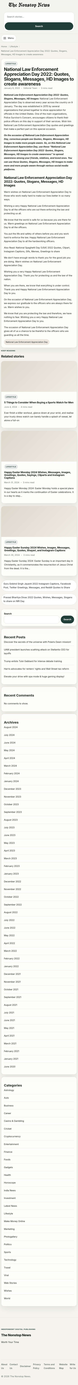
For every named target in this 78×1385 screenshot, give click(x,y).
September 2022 (13, 904)
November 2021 (12, 981)
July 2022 (9, 920)
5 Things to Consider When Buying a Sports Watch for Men (39, 402)
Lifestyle (14, 46)
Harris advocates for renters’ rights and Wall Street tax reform (36, 668)
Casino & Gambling (14, 1121)
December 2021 (12, 974)
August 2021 (10, 1005)
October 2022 (11, 896)
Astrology (9, 1090)
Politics (7, 1244)
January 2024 (11, 781)
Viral (6, 1275)
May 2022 (9, 935)
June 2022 (9, 927)
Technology (10, 1259)
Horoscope (10, 1182)
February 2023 (12, 866)
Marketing (9, 1229)
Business (8, 1105)
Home (4, 46)
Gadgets (8, 1167)
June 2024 (9, 742)
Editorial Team (30, 88)
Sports (7, 1252)
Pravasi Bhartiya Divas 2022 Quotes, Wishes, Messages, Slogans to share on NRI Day (38, 599)
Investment (10, 1198)
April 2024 (9, 758)
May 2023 (9, 843)
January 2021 (11, 1058)
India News (10, 1190)
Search (39, 26)
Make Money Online (14, 1221)
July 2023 (9, 827)
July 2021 (9, 1012)
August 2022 (11, 912)
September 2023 (13, 812)
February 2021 (11, 1051)
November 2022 (12, 889)
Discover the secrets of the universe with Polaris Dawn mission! (37, 642)
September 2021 (12, 997)
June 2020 (9, 1066)
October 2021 (11, 989)
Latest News (10, 1205)
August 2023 (11, 819)
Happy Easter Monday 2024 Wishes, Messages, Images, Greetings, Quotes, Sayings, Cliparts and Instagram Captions (37, 475)
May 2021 (9, 1028)
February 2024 (12, 773)
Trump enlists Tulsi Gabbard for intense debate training (33, 661)
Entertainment (11, 1144)
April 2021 (9, 1035)
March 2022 (10, 950)
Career (7, 1113)
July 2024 (9, 735)
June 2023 (9, 835)
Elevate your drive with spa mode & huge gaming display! (34, 676)
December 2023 (12, 788)
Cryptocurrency (12, 1136)
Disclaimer (25, 1366)
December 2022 (12, 881)
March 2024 (10, 765)
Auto (6, 1097)
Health (7, 1175)
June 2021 (9, 1020)
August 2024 (11, 727)
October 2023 (11, 804)
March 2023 (10, 858)
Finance (8, 1151)
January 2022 (11, 966)
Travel (7, 1267)
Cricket (7, 1128)
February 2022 (12, 958)
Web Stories (10, 1283)
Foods (7, 1159)
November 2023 (12, 796)
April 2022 (9, 943)
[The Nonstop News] (39, 5)
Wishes (8, 1290)
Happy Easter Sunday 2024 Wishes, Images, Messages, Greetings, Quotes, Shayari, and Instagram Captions (37, 549)
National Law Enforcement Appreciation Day (27, 342)
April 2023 (9, 850)
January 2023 (11, 873)
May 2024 (9, 750)
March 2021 (10, 1043)
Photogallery (10, 1236)
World (7, 1298)
